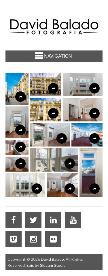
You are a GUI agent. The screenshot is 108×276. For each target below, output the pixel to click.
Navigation (53, 55)
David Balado (52, 259)
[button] (17, 89)
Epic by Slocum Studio (46, 265)
